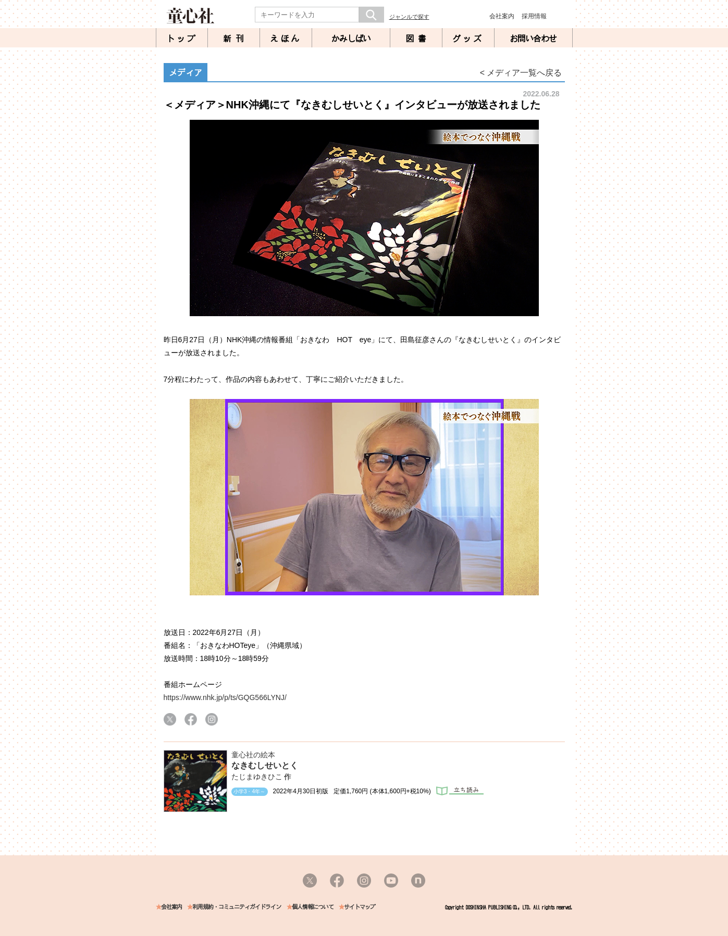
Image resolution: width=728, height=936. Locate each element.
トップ (182, 38)
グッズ (468, 38)
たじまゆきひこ (256, 776)
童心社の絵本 (253, 755)
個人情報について (313, 907)
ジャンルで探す (409, 17)
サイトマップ (359, 907)
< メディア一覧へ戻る (521, 72)
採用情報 (534, 16)
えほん (285, 38)
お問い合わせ (533, 38)
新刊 (235, 38)
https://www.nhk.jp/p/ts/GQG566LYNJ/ (225, 697)
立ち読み (460, 791)
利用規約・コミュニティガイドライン (236, 907)
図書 (417, 38)
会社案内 (501, 16)
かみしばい (351, 38)
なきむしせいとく (264, 765)
